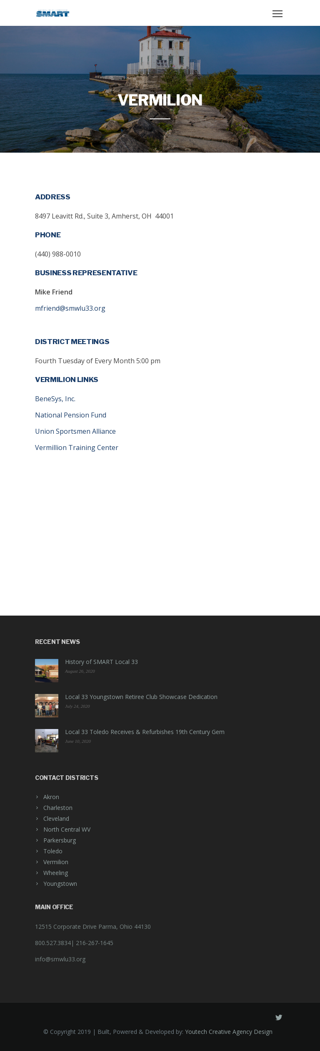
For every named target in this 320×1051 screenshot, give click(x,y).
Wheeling (55, 873)
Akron (51, 797)
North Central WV (66, 829)
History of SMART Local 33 (101, 662)
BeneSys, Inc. (55, 398)
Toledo (52, 851)
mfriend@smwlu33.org (70, 308)
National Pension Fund (70, 415)
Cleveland (56, 818)
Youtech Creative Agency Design (228, 1032)
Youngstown (60, 884)
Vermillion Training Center (76, 447)
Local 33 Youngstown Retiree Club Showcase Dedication (141, 697)
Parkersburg (59, 840)
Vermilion (55, 862)
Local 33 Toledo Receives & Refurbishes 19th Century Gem (145, 732)
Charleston (57, 808)
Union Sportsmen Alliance (75, 431)
